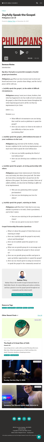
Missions (25, 307)
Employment (30, 432)
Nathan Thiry (11, 21)
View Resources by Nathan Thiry (22, 294)
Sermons (4, 307)
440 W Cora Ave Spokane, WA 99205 (22, 427)
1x (6, 58)
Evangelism (19, 307)
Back (4, 11)
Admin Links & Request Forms (18, 432)
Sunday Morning (11, 307)
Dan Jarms (6, 355)
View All (40, 315)
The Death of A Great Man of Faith (16, 343)
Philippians (30, 307)
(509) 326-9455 (22, 429)
